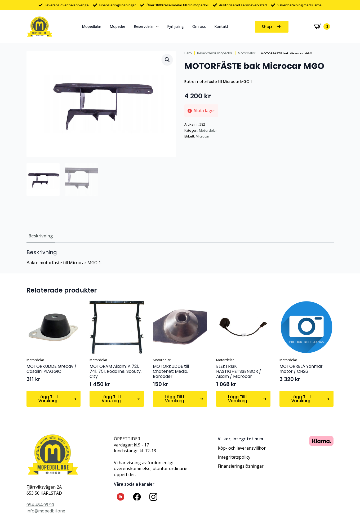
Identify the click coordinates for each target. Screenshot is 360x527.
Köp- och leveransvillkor (242, 448)
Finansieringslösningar (241, 466)
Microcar (202, 136)
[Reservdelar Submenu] (158, 26)
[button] (167, 59)
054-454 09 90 (40, 505)
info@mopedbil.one (45, 511)
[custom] (120, 496)
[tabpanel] (180, 257)
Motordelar (246, 53)
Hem (188, 53)
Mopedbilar (91, 26)
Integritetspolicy (234, 457)
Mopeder (117, 26)
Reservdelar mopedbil (215, 53)
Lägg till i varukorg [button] (48, 399)
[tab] (40, 235)
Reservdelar (144, 26)
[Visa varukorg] (322, 26)
